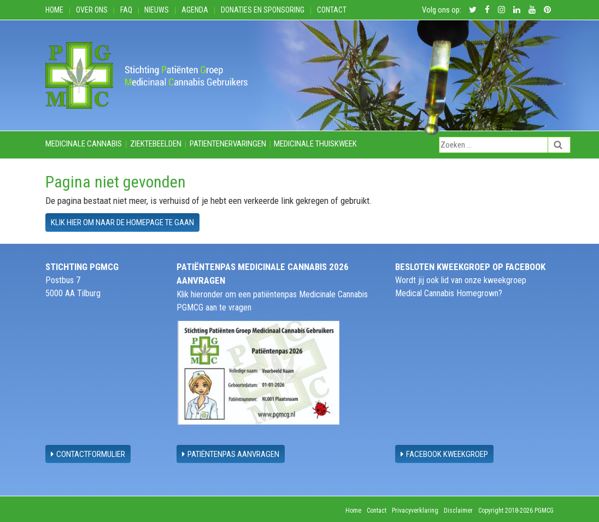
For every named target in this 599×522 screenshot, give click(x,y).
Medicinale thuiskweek (315, 144)
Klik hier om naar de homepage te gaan (122, 222)
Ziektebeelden (155, 144)
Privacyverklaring (415, 510)
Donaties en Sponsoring (262, 9)
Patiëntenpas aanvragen (230, 454)
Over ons (92, 9)
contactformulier (88, 454)
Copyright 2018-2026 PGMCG (516, 510)
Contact (332, 9)
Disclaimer (458, 510)
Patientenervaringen (228, 144)
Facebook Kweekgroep (444, 454)
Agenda (194, 9)
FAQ (126, 9)
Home (54, 9)
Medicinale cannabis (83, 144)
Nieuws (156, 9)
